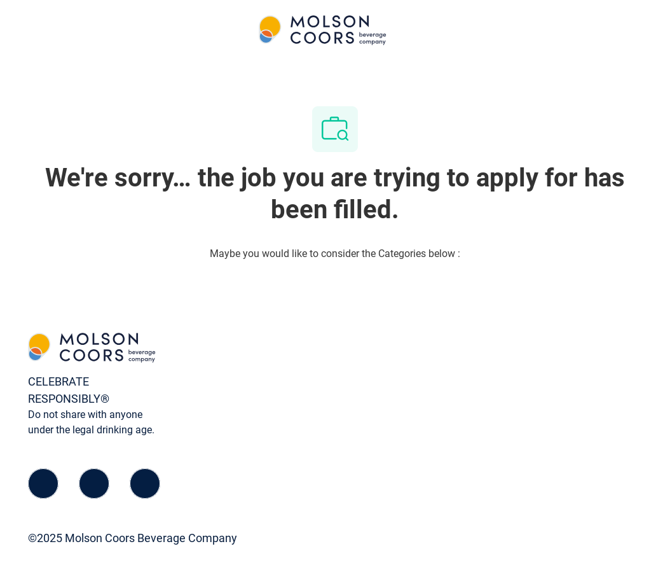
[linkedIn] (94, 483)
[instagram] (145, 483)
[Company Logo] (322, 30)
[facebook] (43, 483)
